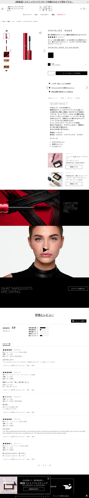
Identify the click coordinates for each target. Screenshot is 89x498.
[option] (17, 9)
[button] (67, 64)
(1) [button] (37, 329)
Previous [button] (5, 9)
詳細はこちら (74, 167)
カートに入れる (71, 73)
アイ (13, 21)
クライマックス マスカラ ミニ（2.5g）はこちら (63, 47)
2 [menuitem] (45, 465)
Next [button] (26, 9)
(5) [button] (37, 327)
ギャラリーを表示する (78, 289)
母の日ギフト (61, 14)
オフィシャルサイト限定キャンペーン (62, 88)
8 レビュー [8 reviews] (61, 37)
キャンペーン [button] (27, 14)
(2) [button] (37, 335)
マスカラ (18, 21)
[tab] (6, 344)
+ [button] (53, 73)
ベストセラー (44, 14)
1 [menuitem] (43, 465)
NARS (3, 21)
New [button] (36, 14)
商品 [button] (53, 14)
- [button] (49, 73)
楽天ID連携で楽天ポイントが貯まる (62, 91)
